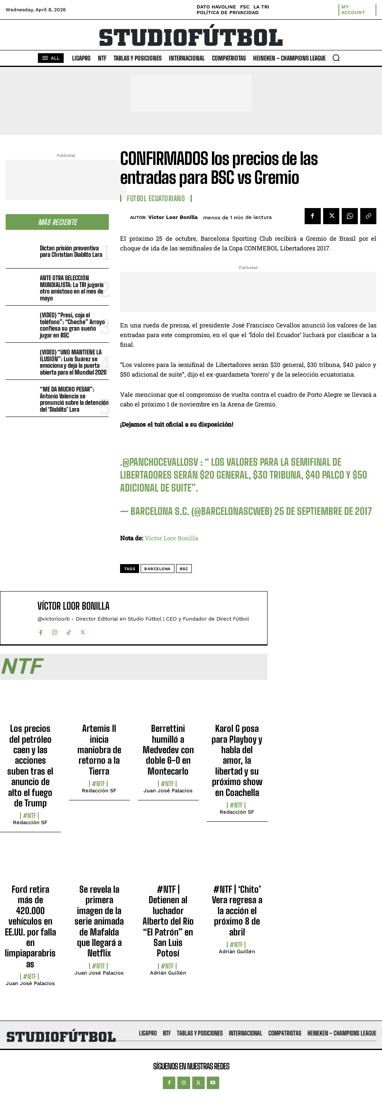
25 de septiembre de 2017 (323, 511)
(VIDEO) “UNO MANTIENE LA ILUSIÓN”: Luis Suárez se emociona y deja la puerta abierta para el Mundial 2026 (73, 362)
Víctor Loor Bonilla (173, 217)
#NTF (29, 815)
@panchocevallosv (160, 462)
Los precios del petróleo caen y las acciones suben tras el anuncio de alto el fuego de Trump (30, 765)
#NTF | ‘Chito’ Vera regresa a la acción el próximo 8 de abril (237, 910)
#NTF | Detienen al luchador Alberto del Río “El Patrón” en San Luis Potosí (168, 921)
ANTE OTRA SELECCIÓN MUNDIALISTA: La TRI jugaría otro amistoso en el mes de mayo (72, 288)
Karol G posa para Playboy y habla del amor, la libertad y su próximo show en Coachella (237, 760)
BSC (184, 569)
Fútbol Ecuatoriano (156, 198)
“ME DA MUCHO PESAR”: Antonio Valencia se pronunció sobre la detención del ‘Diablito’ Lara (74, 399)
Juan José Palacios (168, 790)
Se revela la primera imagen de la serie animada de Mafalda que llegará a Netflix (99, 921)
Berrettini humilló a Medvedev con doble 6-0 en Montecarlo (168, 750)
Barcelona (157, 569)
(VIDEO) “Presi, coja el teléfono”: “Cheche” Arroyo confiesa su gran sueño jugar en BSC (72, 325)
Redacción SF (30, 822)
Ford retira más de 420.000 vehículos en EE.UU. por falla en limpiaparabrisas (30, 926)
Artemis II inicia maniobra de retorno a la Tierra (99, 750)
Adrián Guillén (168, 973)
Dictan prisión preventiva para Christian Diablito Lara (71, 251)
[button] (336, 58)
